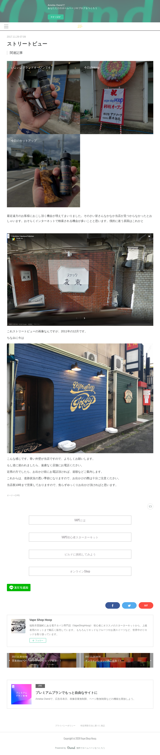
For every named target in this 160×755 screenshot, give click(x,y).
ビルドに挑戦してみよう (80, 554)
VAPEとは (80, 520)
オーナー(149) (13, 495)
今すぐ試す (56, 17)
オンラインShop (80, 571)
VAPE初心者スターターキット (80, 537)
